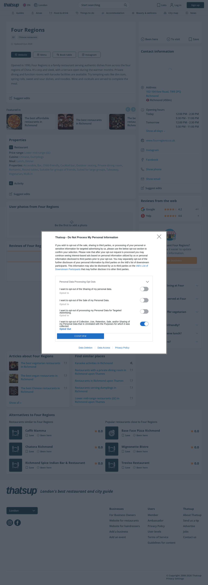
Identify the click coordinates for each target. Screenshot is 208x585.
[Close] (160, 238)
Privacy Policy (122, 347)
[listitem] (104, 282)
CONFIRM (80, 336)
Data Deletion (85, 347)
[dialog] (104, 292)
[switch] (144, 289)
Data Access (104, 347)
